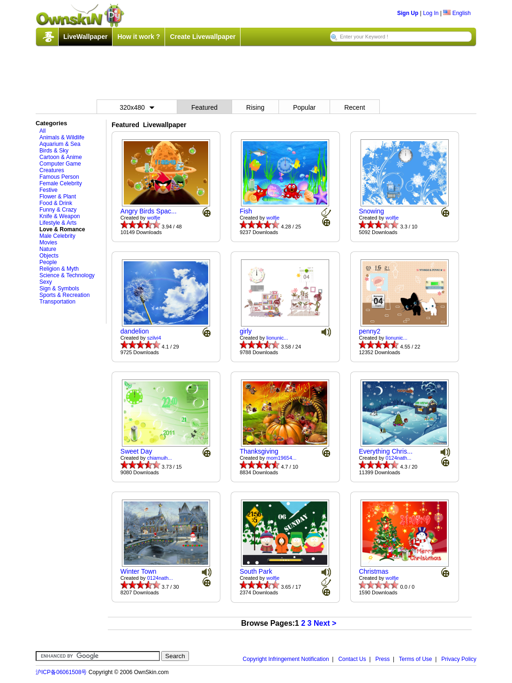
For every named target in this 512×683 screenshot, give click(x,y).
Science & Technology (67, 275)
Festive (48, 190)
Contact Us (352, 659)
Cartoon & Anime (60, 157)
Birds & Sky (53, 150)
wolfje (153, 217)
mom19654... (281, 458)
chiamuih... (159, 458)
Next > (325, 623)
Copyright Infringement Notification (286, 659)
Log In (430, 13)
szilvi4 (154, 338)
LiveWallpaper (85, 36)
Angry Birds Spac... (148, 211)
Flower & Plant (57, 196)
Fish (246, 211)
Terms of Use (415, 659)
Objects (49, 255)
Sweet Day (136, 451)
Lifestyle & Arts (57, 223)
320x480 (137, 107)
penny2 (369, 331)
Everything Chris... (385, 451)
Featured (204, 107)
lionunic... (277, 338)
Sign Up (407, 13)
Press (383, 659)
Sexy (45, 282)
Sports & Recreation (64, 295)
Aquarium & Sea (59, 144)
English (457, 13)
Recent (354, 107)
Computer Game (60, 163)
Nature (47, 249)
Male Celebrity (57, 236)
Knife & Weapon (59, 216)
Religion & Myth (59, 269)
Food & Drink (55, 203)
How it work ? (138, 36)
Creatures (51, 170)
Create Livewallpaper (202, 36)
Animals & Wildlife (61, 137)
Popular (304, 107)
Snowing (371, 211)
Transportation (57, 301)
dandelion (134, 331)
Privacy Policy (458, 659)
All (42, 131)
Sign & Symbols (59, 288)
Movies (48, 242)
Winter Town (138, 571)
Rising (255, 107)
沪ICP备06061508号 (61, 672)
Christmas (373, 571)
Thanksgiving (259, 451)
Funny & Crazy (57, 209)
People (48, 262)
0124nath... (398, 458)
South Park (256, 571)
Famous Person (59, 177)
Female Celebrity (60, 183)
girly (246, 331)
